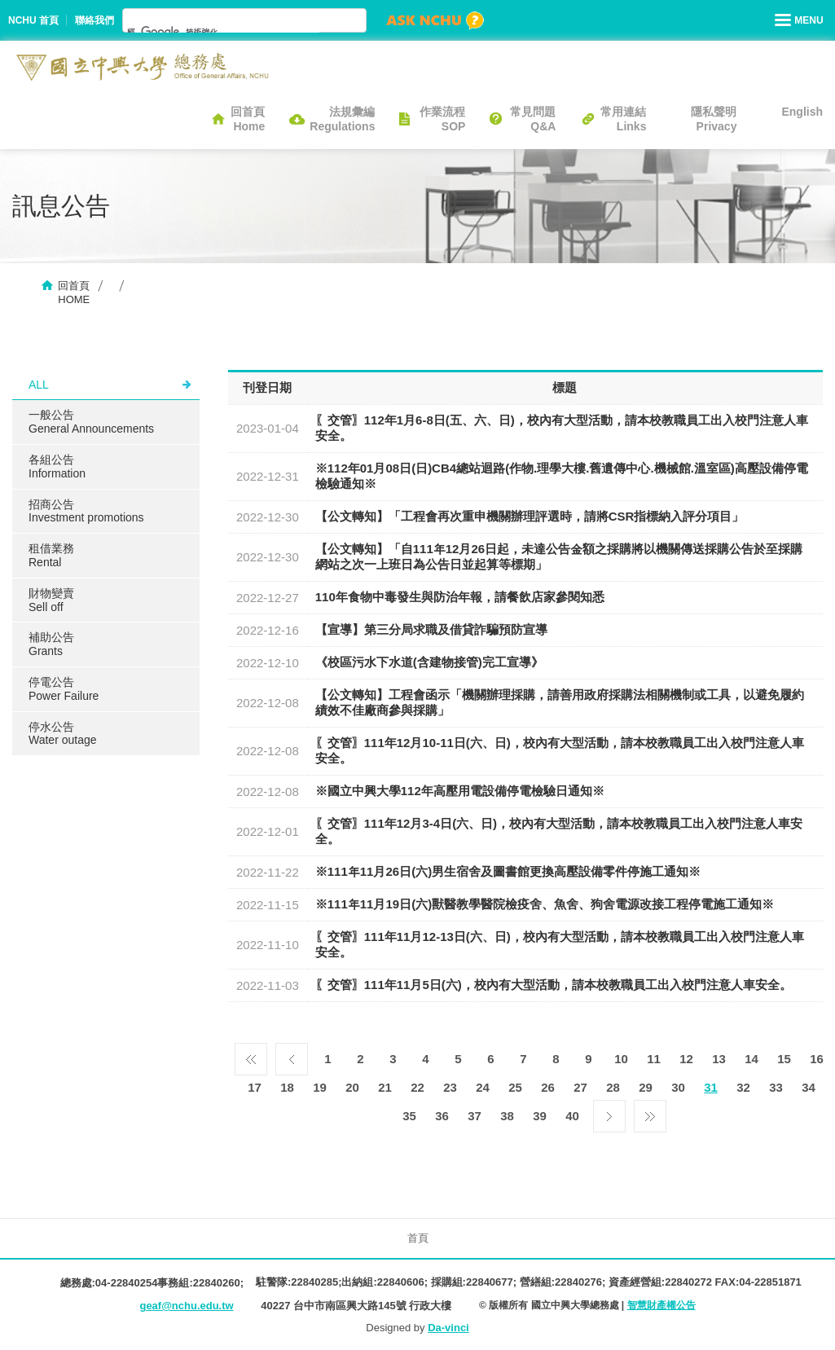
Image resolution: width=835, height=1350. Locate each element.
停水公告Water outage (63, 733)
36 (442, 1116)
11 (654, 1059)
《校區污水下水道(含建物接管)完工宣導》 (429, 662)
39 (540, 1116)
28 (613, 1087)
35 (409, 1116)
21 (385, 1087)
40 (572, 1116)
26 (548, 1087)
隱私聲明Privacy (713, 119)
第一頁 (251, 1055)
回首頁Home (248, 119)
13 (719, 1059)
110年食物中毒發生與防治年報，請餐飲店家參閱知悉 (459, 597)
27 (580, 1087)
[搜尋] (223, 31)
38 (507, 1116)
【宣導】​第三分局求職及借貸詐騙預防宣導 (431, 629)
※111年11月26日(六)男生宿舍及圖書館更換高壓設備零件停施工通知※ (508, 871)
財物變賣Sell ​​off (51, 600)
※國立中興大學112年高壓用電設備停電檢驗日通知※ (459, 791)
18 (287, 1087)
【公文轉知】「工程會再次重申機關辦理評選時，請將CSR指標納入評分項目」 (530, 516)
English (802, 111)
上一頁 (291, 1055)
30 (678, 1087)
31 (711, 1087)
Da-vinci (448, 1327)
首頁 (417, 1238)
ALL (39, 384)
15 (784, 1059)
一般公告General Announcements (91, 421)
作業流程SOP (442, 119)
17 (254, 1087)
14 (751, 1059)
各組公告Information (57, 466)
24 (483, 1087)
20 (352, 1087)
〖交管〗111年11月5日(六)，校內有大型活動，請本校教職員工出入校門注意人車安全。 (553, 985)
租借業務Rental (51, 555)
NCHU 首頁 (33, 20)
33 (776, 1087)
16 (817, 1059)
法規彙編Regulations (342, 119)
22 (417, 1087)
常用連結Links (623, 119)
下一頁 (609, 1112)
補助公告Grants (51, 644)
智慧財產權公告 (661, 1305)
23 (450, 1087)
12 (686, 1059)
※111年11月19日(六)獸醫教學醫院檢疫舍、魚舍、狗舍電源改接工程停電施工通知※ (544, 904)
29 (646, 1087)
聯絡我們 (94, 20)
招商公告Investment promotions (86, 511)
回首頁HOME (74, 292)
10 (621, 1059)
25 (515, 1087)
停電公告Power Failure (64, 688)
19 (320, 1087)
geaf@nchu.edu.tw (186, 1305)
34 (808, 1087)
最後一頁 (650, 1112)
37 (474, 1116)
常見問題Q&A (533, 119)
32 (743, 1087)
